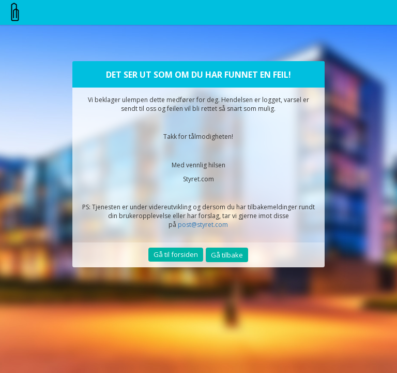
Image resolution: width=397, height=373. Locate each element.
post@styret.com (203, 224)
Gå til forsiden (176, 254)
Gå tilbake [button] (227, 255)
